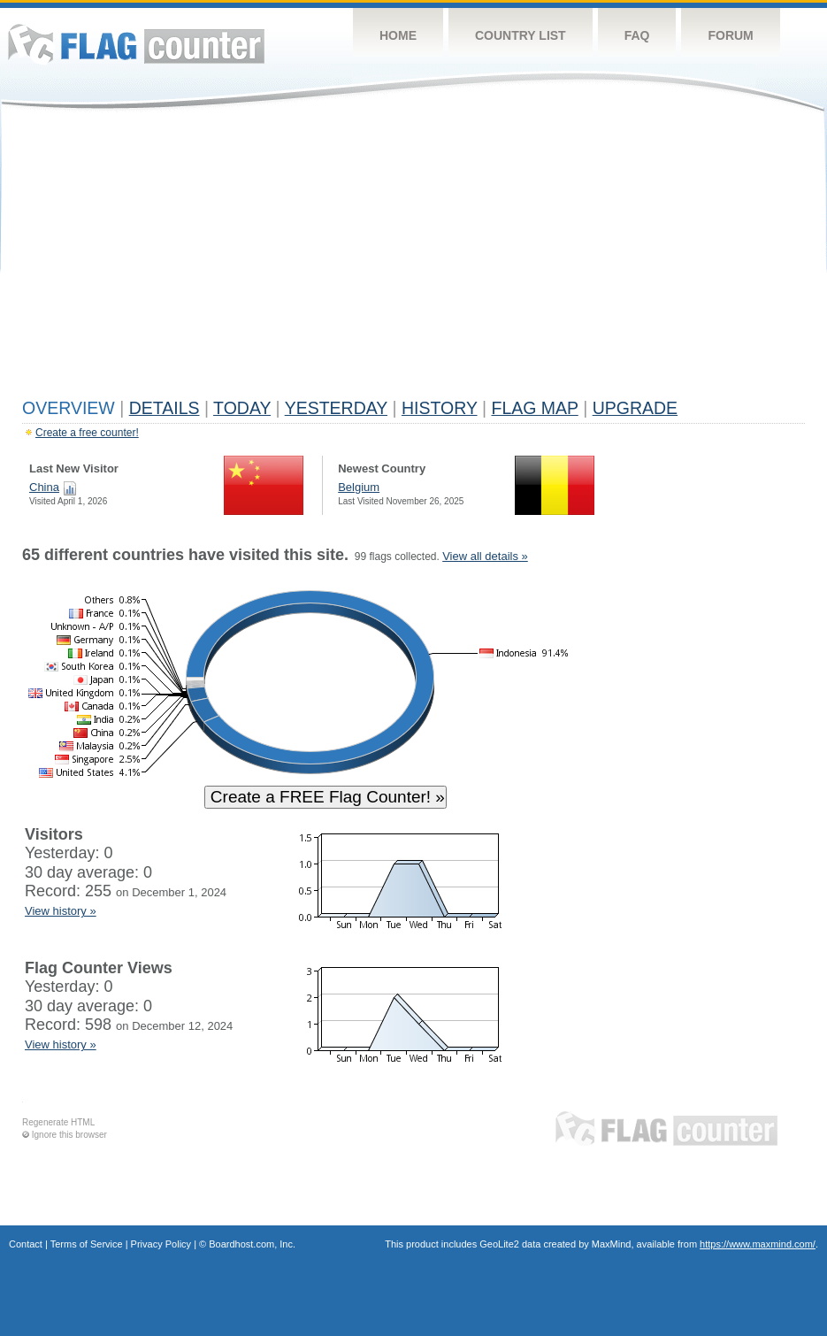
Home (398, 35)
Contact (25, 1244)
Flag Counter (136, 44)
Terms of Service (86, 1244)
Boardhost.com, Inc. (252, 1244)
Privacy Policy (161, 1244)
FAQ (637, 35)
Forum (730, 35)
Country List (520, 35)
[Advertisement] (413, 258)
